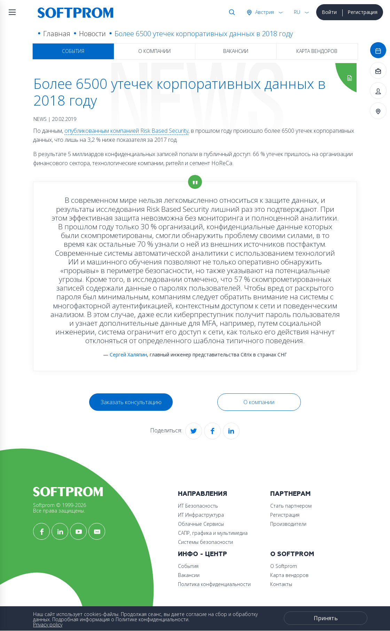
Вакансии (235, 51)
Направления (202, 494)
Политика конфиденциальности (214, 584)
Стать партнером (291, 505)
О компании (154, 51)
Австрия (264, 12)
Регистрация (362, 12)
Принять (326, 618)
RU (297, 12)
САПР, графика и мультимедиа (213, 533)
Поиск (230, 12)
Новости (92, 33)
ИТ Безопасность (198, 505)
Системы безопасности (205, 542)
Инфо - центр (202, 554)
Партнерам (290, 494)
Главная (56, 33)
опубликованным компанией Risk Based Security (126, 130)
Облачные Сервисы (201, 524)
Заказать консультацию (131, 402)
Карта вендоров (316, 51)
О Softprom (292, 554)
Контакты (281, 584)
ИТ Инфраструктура (201, 514)
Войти (329, 12)
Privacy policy (47, 624)
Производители (288, 524)
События (73, 51)
